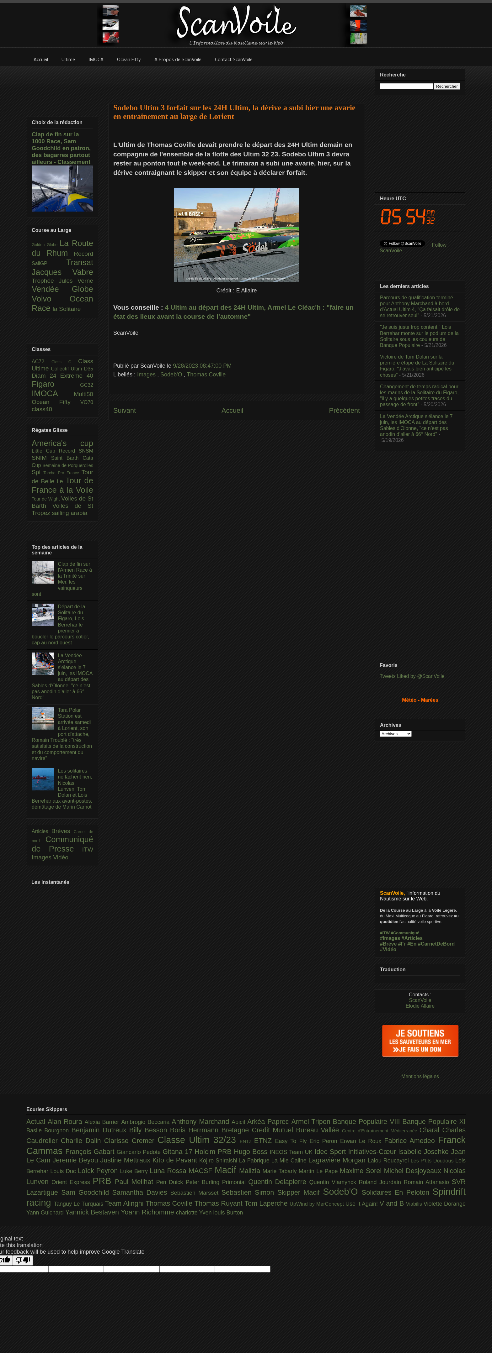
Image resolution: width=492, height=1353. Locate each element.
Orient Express (72, 1182)
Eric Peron (325, 1141)
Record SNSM (76, 451)
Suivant (124, 410)
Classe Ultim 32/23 (199, 1140)
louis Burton (228, 1212)
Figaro (56, 384)
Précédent (344, 410)
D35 (88, 368)
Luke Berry (135, 1171)
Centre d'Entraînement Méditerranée (381, 1130)
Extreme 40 (76, 375)
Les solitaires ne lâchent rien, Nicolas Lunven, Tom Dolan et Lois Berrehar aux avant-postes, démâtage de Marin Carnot (62, 789)
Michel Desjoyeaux (413, 1171)
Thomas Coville (206, 374)
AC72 (41, 361)
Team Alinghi (125, 1203)
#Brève (388, 944)
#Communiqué (405, 933)
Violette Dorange (445, 1204)
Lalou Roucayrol (389, 1160)
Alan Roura (66, 1121)
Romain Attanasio (428, 1182)
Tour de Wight (46, 498)
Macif (227, 1170)
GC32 (86, 385)
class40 (42, 409)
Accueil (232, 410)
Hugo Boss (252, 1152)
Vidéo (60, 857)
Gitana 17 (179, 1152)
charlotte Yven (194, 1212)
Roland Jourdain (381, 1182)
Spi (37, 472)
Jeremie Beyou (76, 1160)
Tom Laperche (267, 1203)
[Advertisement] (236, 80)
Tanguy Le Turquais (79, 1204)
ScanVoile (420, 1000)
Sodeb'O (172, 374)
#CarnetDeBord (436, 944)
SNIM (41, 457)
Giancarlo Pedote (140, 1152)
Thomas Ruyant (219, 1203)
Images (147, 374)
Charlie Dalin (82, 1141)
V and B (392, 1203)
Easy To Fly (292, 1141)
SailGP (49, 263)
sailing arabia (69, 513)
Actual (37, 1121)
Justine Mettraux (126, 1160)
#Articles (412, 938)
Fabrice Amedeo (411, 1141)
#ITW (385, 933)
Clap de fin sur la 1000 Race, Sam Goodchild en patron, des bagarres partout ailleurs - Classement (61, 148)
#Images (390, 938)
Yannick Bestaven (93, 1212)
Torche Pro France (62, 472)
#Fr (402, 944)
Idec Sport (331, 1152)
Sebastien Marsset (196, 1193)
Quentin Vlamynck (334, 1182)
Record (83, 253)
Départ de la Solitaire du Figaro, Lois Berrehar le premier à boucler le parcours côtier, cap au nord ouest (60, 624)
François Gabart (90, 1152)
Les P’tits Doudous (433, 1160)
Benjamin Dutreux (100, 1130)
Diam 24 (46, 375)
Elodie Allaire (420, 1006)
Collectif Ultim (67, 368)
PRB (104, 1181)
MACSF (202, 1171)
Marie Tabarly (281, 1171)
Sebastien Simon (249, 1192)
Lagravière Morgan (338, 1160)
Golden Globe (46, 244)
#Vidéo (388, 949)
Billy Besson (149, 1130)
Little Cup (45, 451)
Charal (431, 1130)
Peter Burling (204, 1182)
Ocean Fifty (56, 402)
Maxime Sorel (362, 1171)
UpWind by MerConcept (317, 1204)
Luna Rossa (169, 1171)
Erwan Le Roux (362, 1141)
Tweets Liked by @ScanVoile (412, 676)
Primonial (235, 1182)
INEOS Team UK (292, 1152)
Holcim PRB (214, 1152)
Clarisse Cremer (131, 1141)
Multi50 (83, 394)
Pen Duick (171, 1182)
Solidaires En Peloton (397, 1192)
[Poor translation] (23, 1260)
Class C (64, 361)
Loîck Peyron (99, 1171)
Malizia (251, 1171)
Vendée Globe (62, 289)
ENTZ (247, 1141)
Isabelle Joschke (424, 1152)
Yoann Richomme (148, 1212)
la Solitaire (67, 309)
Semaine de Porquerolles (67, 465)
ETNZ (264, 1141)
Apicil (239, 1122)
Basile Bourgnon (49, 1130)
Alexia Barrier (103, 1122)
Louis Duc (64, 1171)
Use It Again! (362, 1204)
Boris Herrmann (196, 1130)
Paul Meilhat (135, 1182)
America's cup (62, 443)
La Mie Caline (289, 1160)
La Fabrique (255, 1160)
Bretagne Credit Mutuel (259, 1130)
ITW (87, 849)
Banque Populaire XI (434, 1121)
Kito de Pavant (175, 1160)
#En (411, 944)
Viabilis (415, 1204)
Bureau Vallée (319, 1130)
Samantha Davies (141, 1192)
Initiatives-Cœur (373, 1152)
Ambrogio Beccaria (146, 1122)
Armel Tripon (312, 1121)
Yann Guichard (45, 1212)
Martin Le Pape (319, 1171)
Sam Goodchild (86, 1192)
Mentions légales (420, 1076)
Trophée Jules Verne (62, 280)
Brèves (62, 831)
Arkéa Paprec (269, 1121)
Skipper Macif (300, 1192)
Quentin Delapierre (278, 1182)
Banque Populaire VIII (368, 1121)
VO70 (86, 402)
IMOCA (53, 393)
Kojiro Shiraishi (219, 1160)
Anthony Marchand (202, 1121)
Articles (41, 831)
